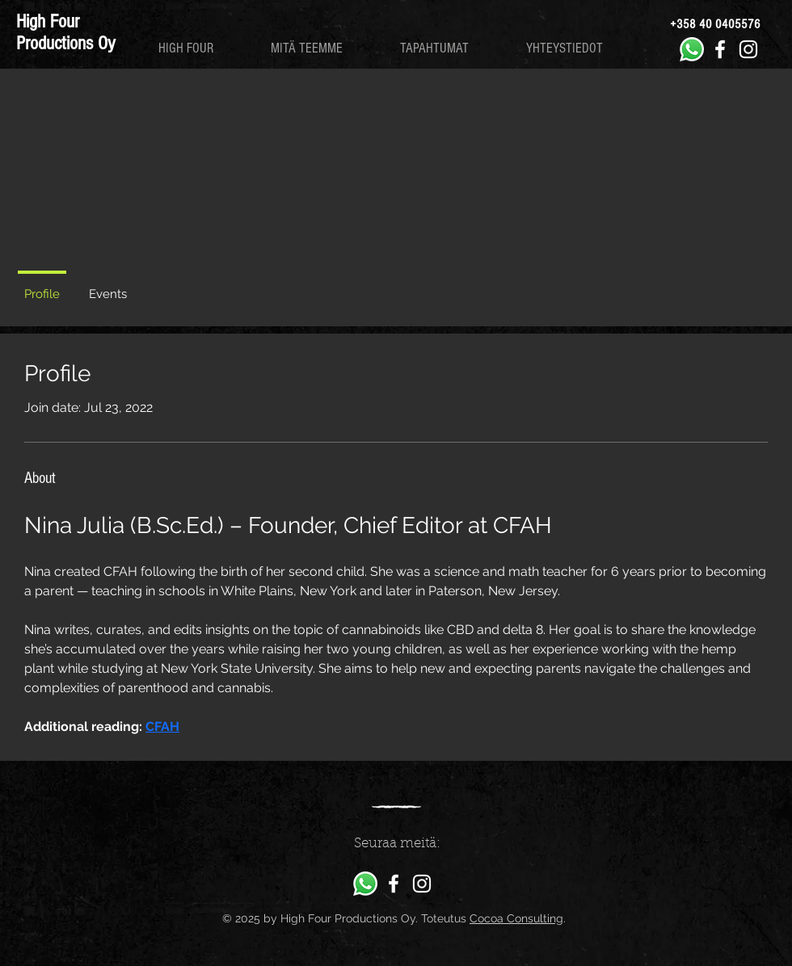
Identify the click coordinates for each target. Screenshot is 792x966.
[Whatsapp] (692, 49)
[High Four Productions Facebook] (720, 49)
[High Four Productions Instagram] (748, 49)
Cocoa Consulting (516, 918)
